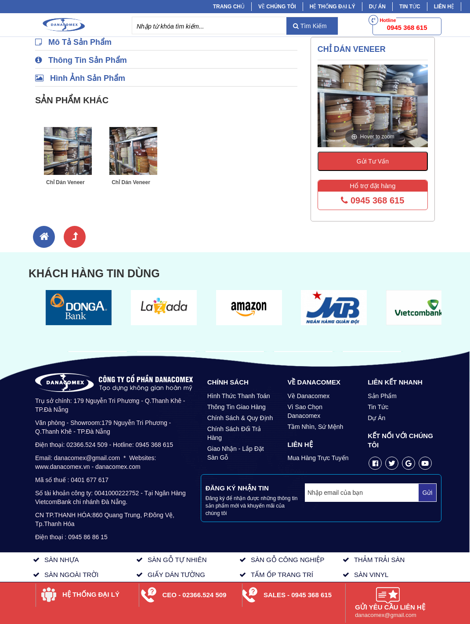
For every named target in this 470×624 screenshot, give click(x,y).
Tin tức (409, 7)
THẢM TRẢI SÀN (379, 559)
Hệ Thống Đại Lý (332, 7)
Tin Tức (378, 406)
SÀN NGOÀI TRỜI (71, 574)
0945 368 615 (372, 200)
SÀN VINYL (371, 574)
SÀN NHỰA (61, 559)
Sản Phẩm (382, 395)
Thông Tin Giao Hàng (236, 406)
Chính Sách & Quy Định (240, 417)
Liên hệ (444, 7)
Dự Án (377, 7)
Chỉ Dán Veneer (65, 182)
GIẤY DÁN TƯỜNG (176, 574)
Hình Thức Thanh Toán (238, 395)
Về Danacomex (308, 395)
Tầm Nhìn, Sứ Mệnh (315, 426)
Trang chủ (229, 7)
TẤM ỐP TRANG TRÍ (282, 574)
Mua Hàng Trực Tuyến (317, 457)
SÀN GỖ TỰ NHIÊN (177, 559)
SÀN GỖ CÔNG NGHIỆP (288, 559)
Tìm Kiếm (310, 25)
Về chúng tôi (277, 7)
